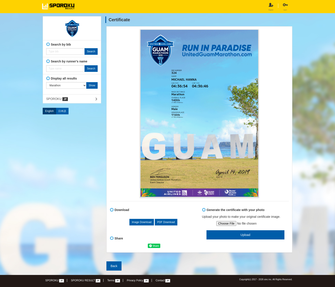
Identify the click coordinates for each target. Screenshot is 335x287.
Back (114, 266)
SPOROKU (57, 99)
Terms (113, 280)
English (49, 111)
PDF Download (166, 222)
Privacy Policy (138, 280)
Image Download (142, 222)
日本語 (62, 111)
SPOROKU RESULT (85, 280)
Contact (163, 280)
